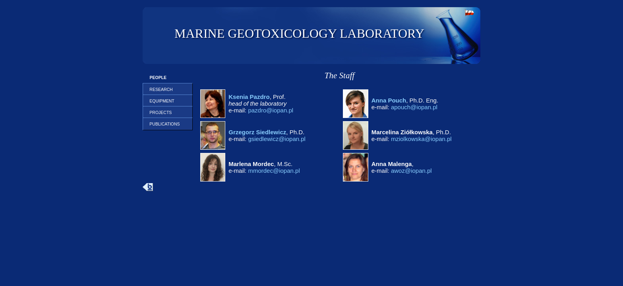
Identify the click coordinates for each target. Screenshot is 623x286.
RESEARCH (160, 89)
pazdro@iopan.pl (270, 110)
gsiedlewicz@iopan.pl (276, 138)
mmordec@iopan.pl (274, 170)
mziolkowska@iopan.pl (421, 138)
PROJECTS (159, 112)
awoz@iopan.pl (411, 170)
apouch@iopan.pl (414, 107)
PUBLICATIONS (163, 124)
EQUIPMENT (160, 101)
